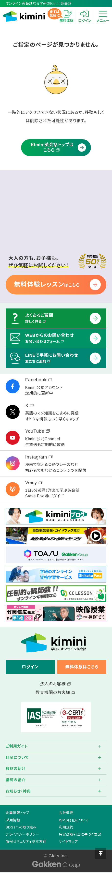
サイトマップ (68, 841)
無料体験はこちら (82, 666)
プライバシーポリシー (22, 834)
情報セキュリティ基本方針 (26, 841)
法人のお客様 (55, 683)
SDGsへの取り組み (21, 827)
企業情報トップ (17, 813)
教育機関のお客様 (55, 692)
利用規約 (66, 827)
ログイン (30, 666)
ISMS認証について (74, 820)
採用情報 (13, 820)
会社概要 (66, 813)
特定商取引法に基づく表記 (80, 834)
